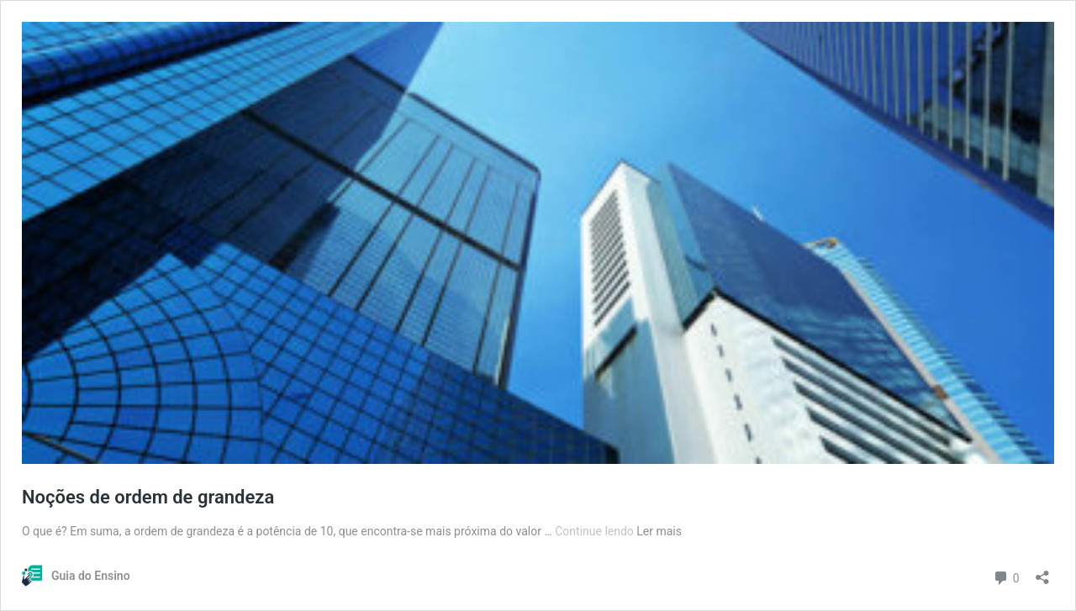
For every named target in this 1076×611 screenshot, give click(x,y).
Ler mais (659, 531)
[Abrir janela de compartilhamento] (1042, 572)
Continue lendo (595, 531)
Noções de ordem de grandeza (148, 497)
